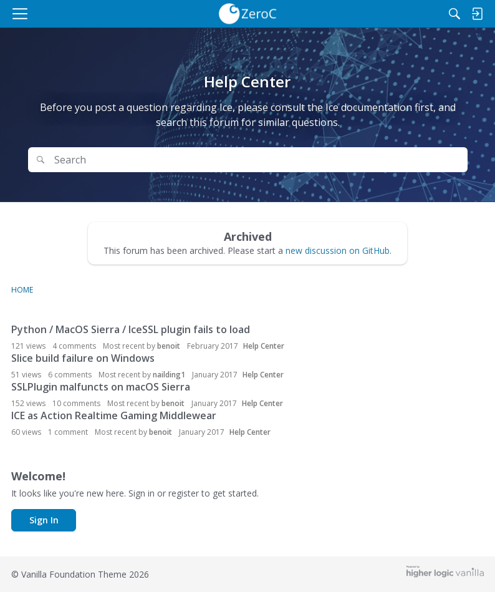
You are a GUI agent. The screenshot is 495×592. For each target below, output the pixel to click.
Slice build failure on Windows (83, 358)
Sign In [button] (44, 520)
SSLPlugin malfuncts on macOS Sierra (100, 387)
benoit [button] (168, 346)
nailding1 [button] (169, 374)
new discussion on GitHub (338, 250)
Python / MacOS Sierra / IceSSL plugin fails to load (130, 329)
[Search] (454, 13)
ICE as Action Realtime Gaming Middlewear (113, 415)
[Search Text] (256, 160)
